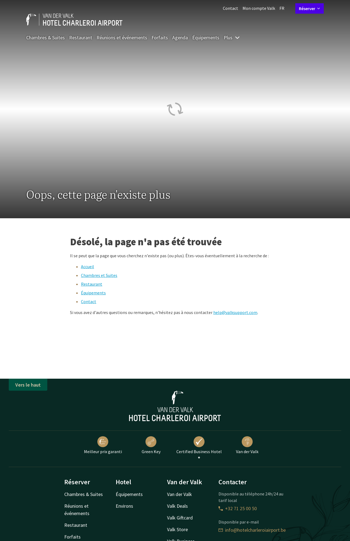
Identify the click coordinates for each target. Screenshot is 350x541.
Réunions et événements (122, 37)
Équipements (205, 37)
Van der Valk (247, 445)
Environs (124, 506)
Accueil (87, 266)
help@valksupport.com (235, 312)
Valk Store (177, 529)
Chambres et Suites (99, 275)
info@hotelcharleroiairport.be (252, 530)
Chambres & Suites (45, 37)
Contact (230, 8)
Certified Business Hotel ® (199, 448)
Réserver (309, 8)
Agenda (180, 37)
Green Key (151, 445)
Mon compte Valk (259, 8)
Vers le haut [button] (28, 385)
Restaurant (80, 37)
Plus (232, 37)
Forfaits (159, 37)
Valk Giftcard (180, 518)
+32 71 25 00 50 (237, 508)
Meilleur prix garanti (103, 445)
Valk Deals (177, 506)
